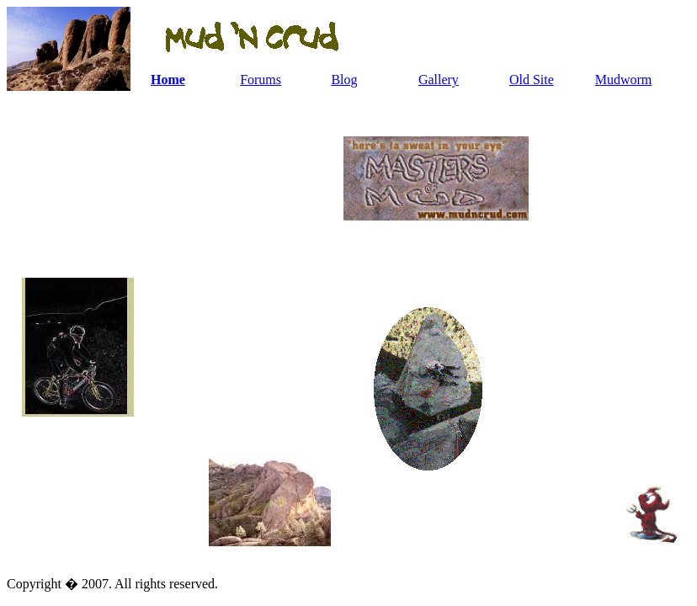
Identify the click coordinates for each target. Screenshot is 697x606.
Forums (260, 79)
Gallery (438, 79)
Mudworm (623, 79)
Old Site (531, 79)
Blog (344, 79)
